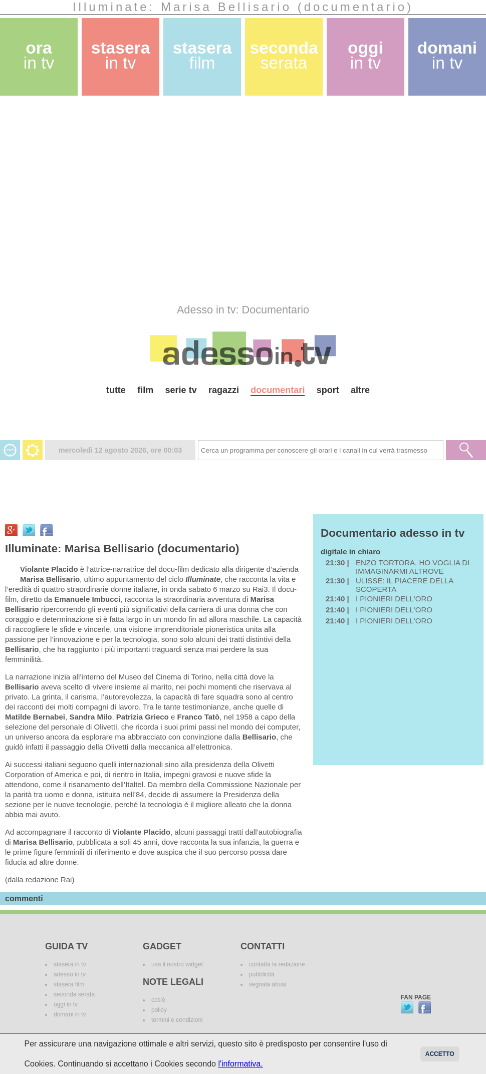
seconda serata (74, 994)
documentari (278, 390)
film (145, 390)
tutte (116, 390)
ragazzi (223, 390)
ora (39, 55)
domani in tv (70, 1014)
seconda (284, 55)
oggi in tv (66, 1004)
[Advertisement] (94, 199)
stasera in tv (70, 964)
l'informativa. (240, 1063)
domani (447, 55)
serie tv (181, 390)
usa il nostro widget (177, 964)
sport (328, 390)
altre (360, 390)
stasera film (69, 984)
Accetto (439, 1053)
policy (159, 1009)
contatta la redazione (277, 964)
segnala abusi (267, 984)
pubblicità (262, 974)
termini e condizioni (177, 1019)
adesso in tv (70, 974)
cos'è (158, 999)
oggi (365, 55)
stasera (120, 55)
